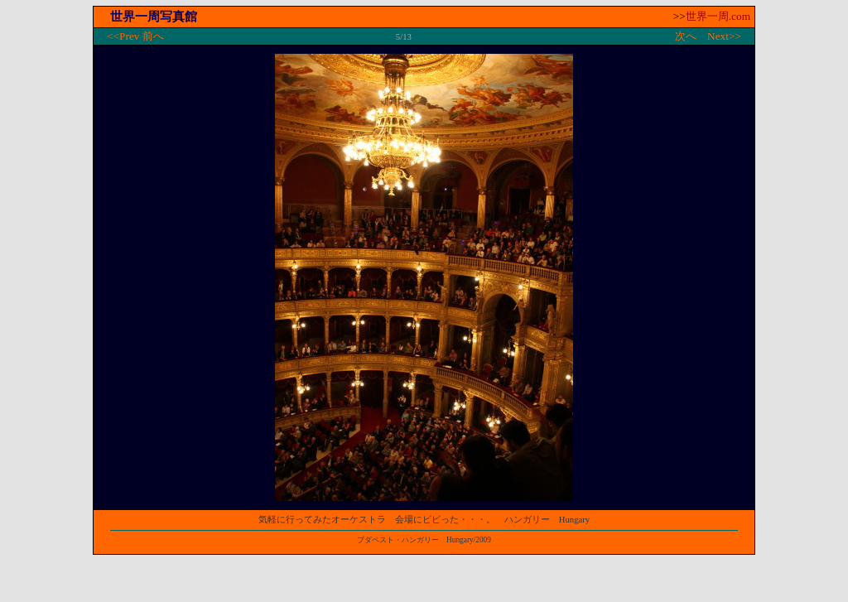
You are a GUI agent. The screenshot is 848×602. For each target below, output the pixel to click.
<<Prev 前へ (135, 36)
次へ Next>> (708, 36)
